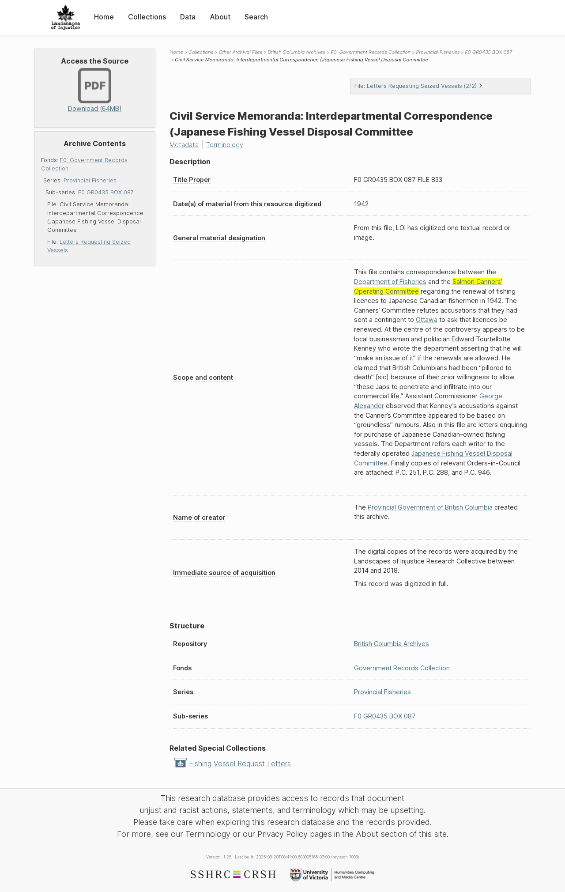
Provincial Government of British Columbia (430, 507)
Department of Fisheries (390, 281)
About (220, 16)
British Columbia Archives (296, 52)
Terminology (224, 144)
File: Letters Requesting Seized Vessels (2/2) (418, 86)
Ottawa (426, 319)
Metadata (184, 144)
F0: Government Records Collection (371, 52)
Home (104, 16)
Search (256, 16)
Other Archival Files (240, 52)
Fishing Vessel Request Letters (240, 763)
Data (188, 16)
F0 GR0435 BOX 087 (106, 192)
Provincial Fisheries (90, 180)
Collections (147, 16)
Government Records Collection (402, 668)
